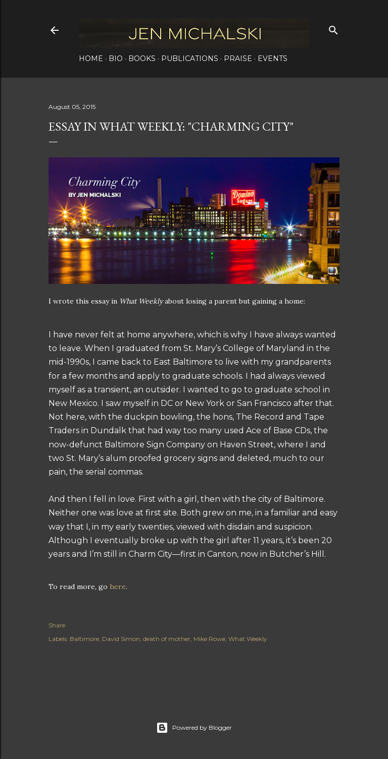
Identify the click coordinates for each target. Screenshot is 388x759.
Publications (189, 58)
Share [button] (56, 625)
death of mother (166, 639)
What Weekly (247, 639)
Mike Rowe (209, 639)
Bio (116, 58)
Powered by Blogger (194, 728)
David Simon (121, 639)
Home (91, 58)
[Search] (333, 28)
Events (272, 58)
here (118, 586)
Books (142, 58)
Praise (238, 58)
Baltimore (84, 639)
